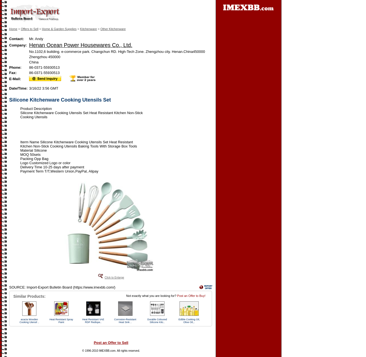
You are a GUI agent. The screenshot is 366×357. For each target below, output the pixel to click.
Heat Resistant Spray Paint (61, 321)
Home (13, 29)
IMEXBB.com (107, 350)
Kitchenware (88, 29)
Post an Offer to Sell (111, 343)
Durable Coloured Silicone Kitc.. (157, 321)
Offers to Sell (29, 29)
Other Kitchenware (113, 29)
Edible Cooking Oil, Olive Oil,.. (189, 321)
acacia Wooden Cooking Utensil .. (29, 321)
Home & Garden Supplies (59, 29)
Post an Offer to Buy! (191, 295)
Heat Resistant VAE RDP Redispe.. (93, 321)
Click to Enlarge (114, 277)
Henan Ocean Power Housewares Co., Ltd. (80, 45)
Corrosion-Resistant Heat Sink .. (125, 321)
